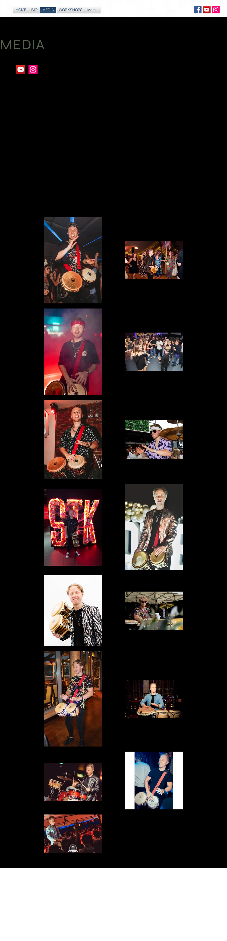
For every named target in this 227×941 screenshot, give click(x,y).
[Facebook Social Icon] (198, 9)
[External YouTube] (55, 116)
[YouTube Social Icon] (207, 9)
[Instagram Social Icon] (216, 9)
